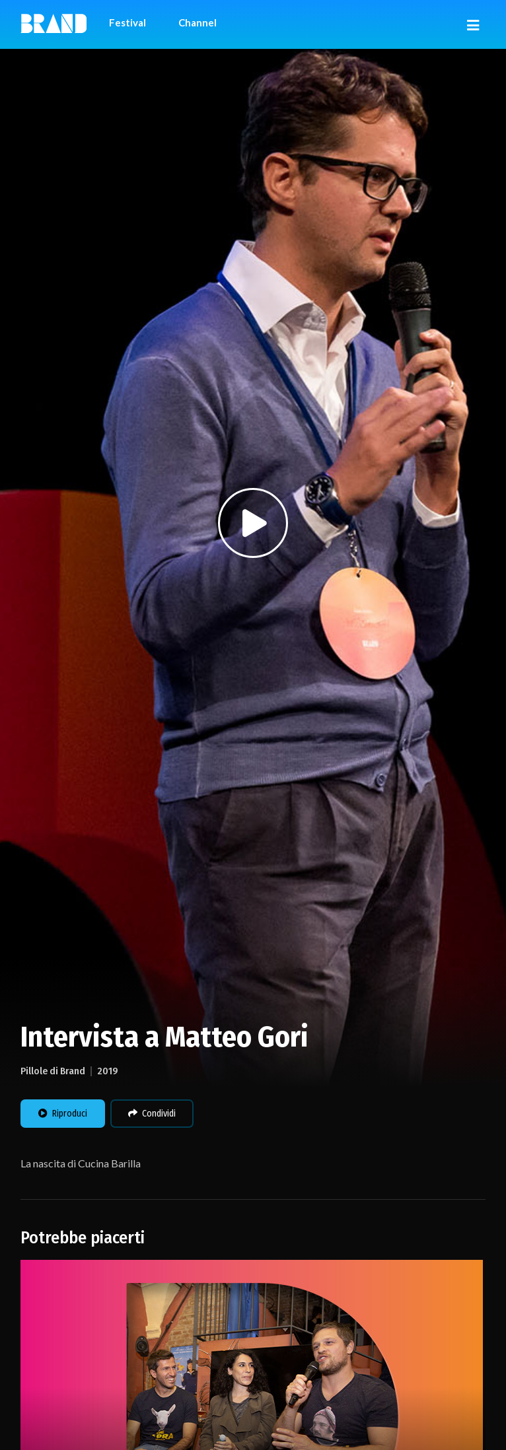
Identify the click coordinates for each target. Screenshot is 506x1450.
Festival (127, 22)
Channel (197, 22)
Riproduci (62, 1113)
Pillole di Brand (52, 1071)
